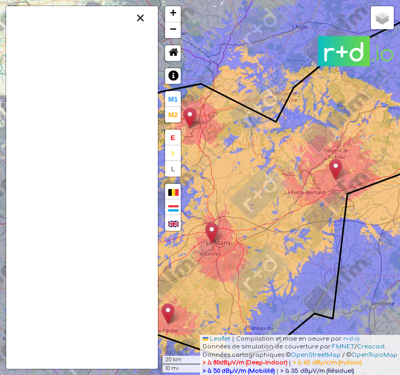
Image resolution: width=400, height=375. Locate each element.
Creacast (371, 346)
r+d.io (351, 338)
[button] (211, 233)
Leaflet (216, 338)
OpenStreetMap (316, 355)
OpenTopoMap (374, 355)
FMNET (343, 346)
